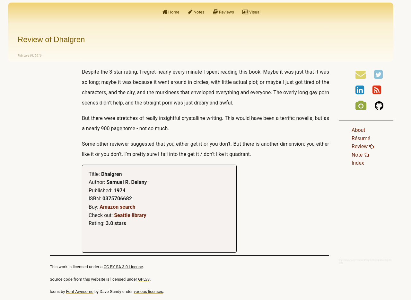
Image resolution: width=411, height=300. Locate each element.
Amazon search (117, 207)
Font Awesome (79, 291)
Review (363, 146)
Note (360, 155)
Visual (251, 12)
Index (358, 163)
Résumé (361, 138)
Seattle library (130, 215)
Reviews (223, 12)
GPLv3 (144, 279)
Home (170, 12)
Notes (196, 12)
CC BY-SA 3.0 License (123, 266)
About (358, 130)
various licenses (148, 291)
